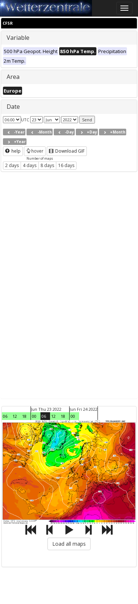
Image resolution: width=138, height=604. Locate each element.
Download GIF (67, 151)
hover (34, 151)
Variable (18, 38)
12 (15, 416)
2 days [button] (12, 165)
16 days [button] (66, 165)
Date (13, 107)
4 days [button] (29, 165)
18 (24, 416)
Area (13, 77)
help (13, 151)
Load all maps (69, 543)
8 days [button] (47, 165)
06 (5, 416)
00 (34, 416)
